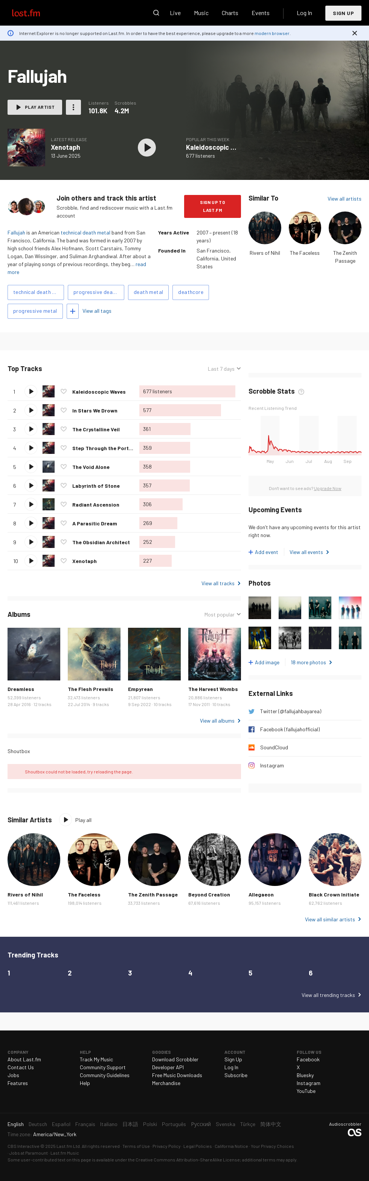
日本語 (130, 1124)
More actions (73, 107)
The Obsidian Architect (101, 542)
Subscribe (235, 1075)
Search (156, 12)
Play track (31, 391)
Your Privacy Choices (272, 1146)
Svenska (225, 1124)
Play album (146, 147)
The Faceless (305, 253)
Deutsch (38, 1124)
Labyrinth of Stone (96, 485)
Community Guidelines (105, 1075)
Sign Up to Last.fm (212, 206)
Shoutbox (19, 751)
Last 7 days (221, 369)
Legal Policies (197, 1146)
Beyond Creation (209, 894)
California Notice (231, 1146)
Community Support (103, 1067)
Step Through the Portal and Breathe (118, 448)
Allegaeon (261, 894)
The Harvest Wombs (213, 689)
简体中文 (270, 1124)
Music (201, 12)
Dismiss (355, 33)
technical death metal (85, 232)
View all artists (344, 198)
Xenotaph (65, 147)
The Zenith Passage (153, 894)
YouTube (306, 1091)
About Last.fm (24, 1059)
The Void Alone (91, 467)
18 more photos (308, 662)
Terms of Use (136, 1146)
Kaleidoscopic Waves (218, 147)
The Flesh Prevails (90, 689)
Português (174, 1124)
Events (261, 12)
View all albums (217, 720)
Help (85, 1083)
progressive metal (35, 310)
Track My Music (96, 1059)
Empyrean (140, 689)
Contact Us (21, 1067)
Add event (266, 552)
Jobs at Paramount (28, 1152)
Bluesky (305, 1075)
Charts (230, 12)
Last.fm (34, 13)
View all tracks (218, 583)
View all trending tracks (328, 995)
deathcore (190, 292)
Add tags (73, 311)
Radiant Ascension (95, 504)
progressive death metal (98, 292)
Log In (304, 12)
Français (85, 1124)
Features (18, 1083)
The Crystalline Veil (96, 429)
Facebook (308, 1059)
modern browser (272, 33)
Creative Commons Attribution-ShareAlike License (188, 1159)
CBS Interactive (24, 1146)
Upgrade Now (328, 488)
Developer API (168, 1067)
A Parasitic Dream (94, 523)
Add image (267, 662)
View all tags (96, 310)
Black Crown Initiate (334, 894)
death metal (148, 292)
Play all (83, 820)
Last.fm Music (64, 1152)
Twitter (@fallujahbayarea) (290, 711)
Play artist (40, 107)
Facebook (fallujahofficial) (290, 729)
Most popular (219, 614)
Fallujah (16, 232)
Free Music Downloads (177, 1075)
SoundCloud (274, 747)
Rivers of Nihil (265, 253)
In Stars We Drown (94, 410)
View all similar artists (330, 919)
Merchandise (166, 1083)
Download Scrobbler (175, 1059)
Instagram (272, 765)
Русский (201, 1124)
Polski (150, 1124)
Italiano (108, 1124)
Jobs (13, 1075)
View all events (306, 552)
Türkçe (247, 1124)
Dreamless (21, 689)
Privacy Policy (166, 1146)
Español (61, 1124)
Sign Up (343, 13)
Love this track (64, 391)
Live (175, 12)
